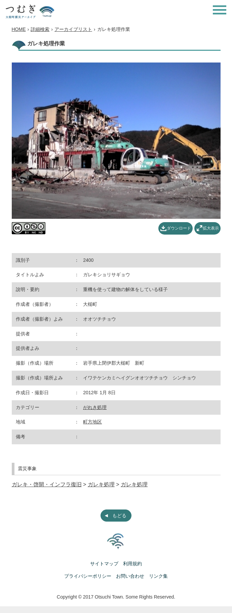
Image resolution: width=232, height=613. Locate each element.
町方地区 (92, 421)
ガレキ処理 (101, 484)
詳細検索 (40, 29)
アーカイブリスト (73, 29)
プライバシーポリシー (87, 576)
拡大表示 (211, 228)
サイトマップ (104, 563)
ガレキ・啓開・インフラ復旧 (47, 484)
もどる (119, 515)
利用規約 (132, 563)
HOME (19, 29)
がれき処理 (95, 407)
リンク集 (158, 576)
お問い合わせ (130, 576)
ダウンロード (179, 228)
